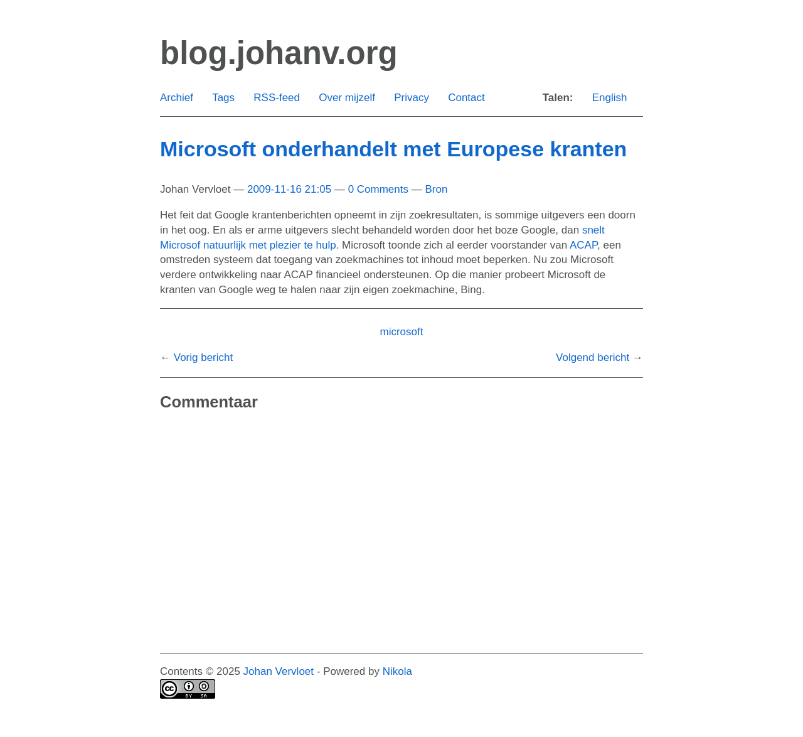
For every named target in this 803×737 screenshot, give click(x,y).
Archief (176, 98)
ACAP (583, 245)
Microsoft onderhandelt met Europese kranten (393, 149)
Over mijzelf (347, 98)
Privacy (411, 98)
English (609, 98)
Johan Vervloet (278, 671)
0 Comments (378, 189)
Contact (466, 98)
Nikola (397, 671)
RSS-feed (276, 98)
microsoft (401, 332)
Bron (436, 189)
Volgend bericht (592, 357)
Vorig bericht (203, 357)
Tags (223, 98)
